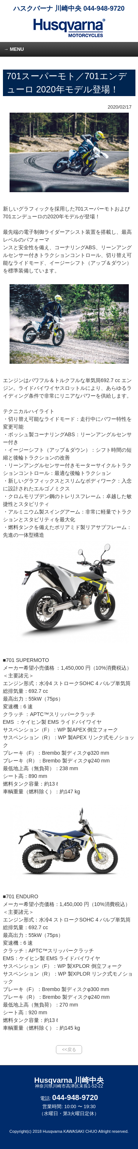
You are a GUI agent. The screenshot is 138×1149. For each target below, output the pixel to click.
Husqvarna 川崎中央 (69, 1082)
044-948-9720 (103, 8)
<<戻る (69, 1049)
